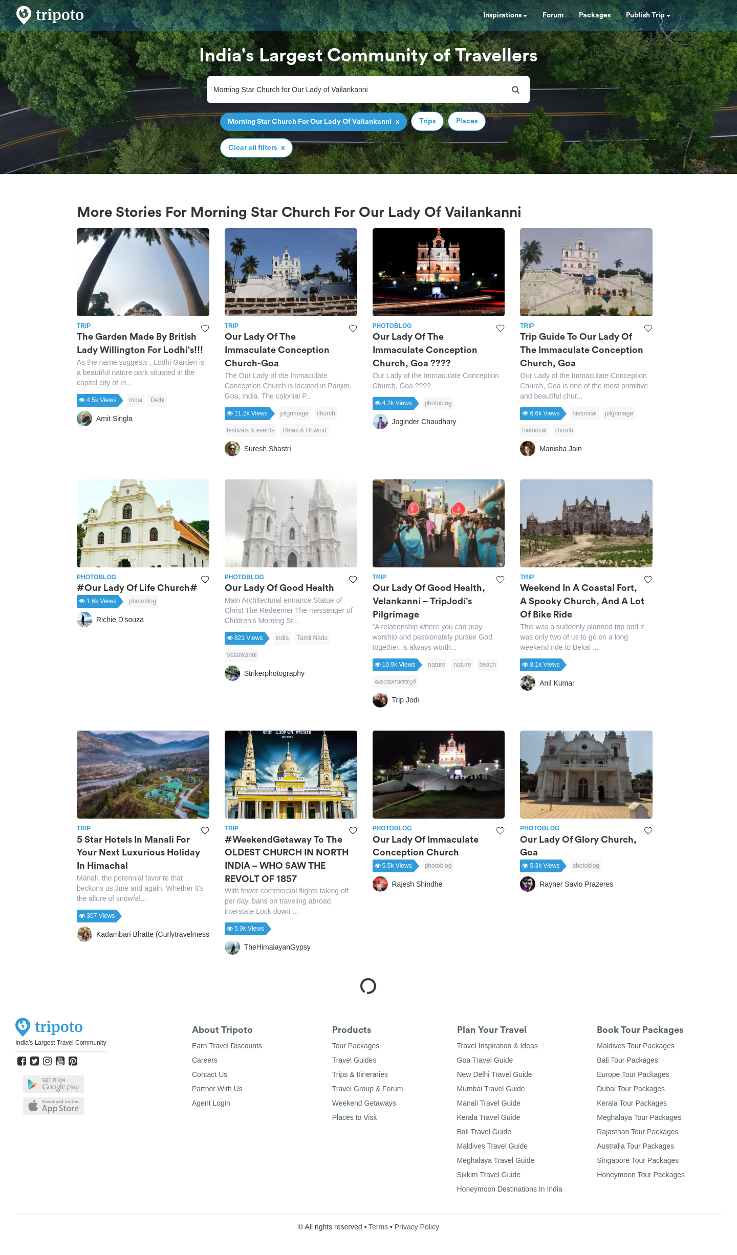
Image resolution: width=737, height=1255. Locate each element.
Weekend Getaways (364, 1103)
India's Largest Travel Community (60, 1042)
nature (436, 664)
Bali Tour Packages (627, 1060)
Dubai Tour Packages (631, 1089)
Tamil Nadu (312, 638)
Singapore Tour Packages (638, 1160)
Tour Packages (356, 1046)
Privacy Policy (417, 1227)
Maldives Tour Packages (635, 1046)
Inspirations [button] (505, 15)
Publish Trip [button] (648, 15)
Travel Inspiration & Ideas (497, 1046)
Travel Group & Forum (367, 1089)
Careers (205, 1060)
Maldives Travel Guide (492, 1146)
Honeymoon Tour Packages (641, 1175)
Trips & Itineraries (360, 1074)
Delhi (157, 400)
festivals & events (250, 430)
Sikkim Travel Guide (489, 1175)
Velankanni (242, 654)
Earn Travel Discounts (227, 1046)
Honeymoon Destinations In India (509, 1189)
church (326, 413)
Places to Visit (354, 1117)
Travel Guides (354, 1060)
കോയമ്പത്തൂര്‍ (395, 681)
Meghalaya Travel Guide (496, 1160)
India (135, 400)
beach (487, 664)
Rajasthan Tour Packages (637, 1132)
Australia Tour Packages (635, 1146)
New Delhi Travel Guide (494, 1074)
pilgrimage (294, 413)
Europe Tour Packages (633, 1074)
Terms (378, 1227)
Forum (553, 15)
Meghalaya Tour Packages (639, 1117)
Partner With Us (217, 1089)
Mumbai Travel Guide (491, 1089)
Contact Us (209, 1074)
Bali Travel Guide (484, 1132)
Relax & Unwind (304, 430)
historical (584, 413)
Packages (595, 15)
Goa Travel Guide (485, 1060)
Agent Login (211, 1103)
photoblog (438, 403)
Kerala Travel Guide (489, 1117)
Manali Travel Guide (489, 1103)
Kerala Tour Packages (632, 1103)
